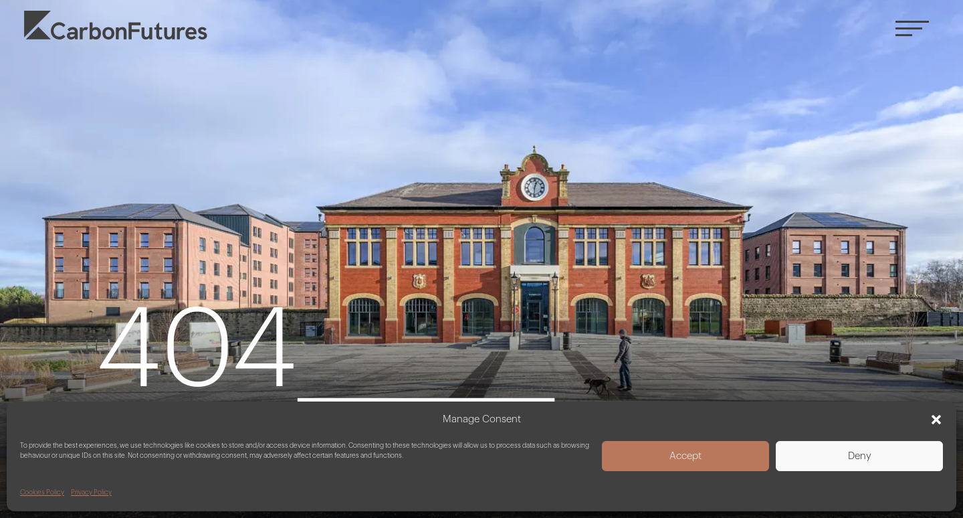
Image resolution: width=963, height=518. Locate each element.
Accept (685, 456)
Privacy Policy (91, 492)
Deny (859, 456)
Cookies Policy (42, 492)
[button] (936, 419)
